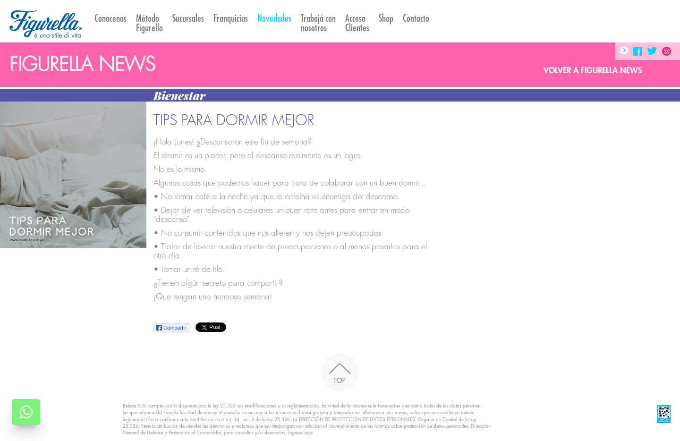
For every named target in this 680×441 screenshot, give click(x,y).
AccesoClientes (357, 23)
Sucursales (188, 19)
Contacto (416, 19)
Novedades (274, 19)
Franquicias (230, 19)
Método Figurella (149, 23)
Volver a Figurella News (593, 71)
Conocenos (110, 19)
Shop (386, 19)
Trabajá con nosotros (318, 23)
